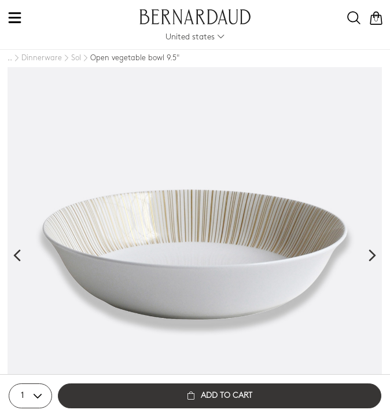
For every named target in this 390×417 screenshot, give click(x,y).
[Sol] (71, 58)
